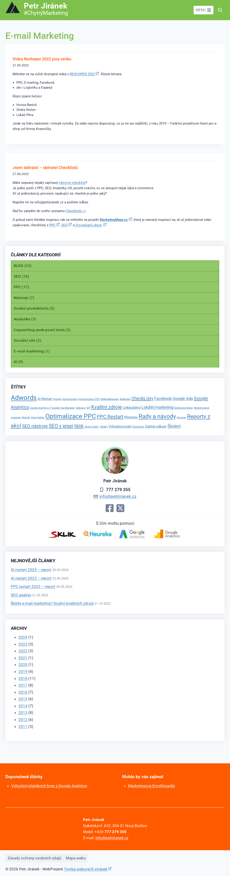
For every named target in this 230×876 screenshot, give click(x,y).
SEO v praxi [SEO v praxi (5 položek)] (61, 426)
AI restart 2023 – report (31, 578)
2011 (22, 726)
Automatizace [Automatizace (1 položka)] (70, 399)
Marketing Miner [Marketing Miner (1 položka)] (183, 407)
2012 (22, 719)
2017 (22, 685)
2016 (22, 692)
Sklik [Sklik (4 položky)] (79, 426)
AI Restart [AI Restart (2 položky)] (45, 399)
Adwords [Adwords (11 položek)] (24, 398)
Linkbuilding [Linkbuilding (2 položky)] (132, 408)
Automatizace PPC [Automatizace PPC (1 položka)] (89, 399)
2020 (22, 664)
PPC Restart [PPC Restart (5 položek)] (110, 416)
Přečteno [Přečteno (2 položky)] (131, 417)
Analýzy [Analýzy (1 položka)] (57, 399)
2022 (22, 651)
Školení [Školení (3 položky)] (174, 426)
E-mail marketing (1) (32, 351)
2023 (22, 644)
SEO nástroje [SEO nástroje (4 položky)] (35, 426)
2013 (22, 712)
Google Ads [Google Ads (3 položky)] (182, 398)
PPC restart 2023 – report (33, 586)
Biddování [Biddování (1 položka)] (125, 399)
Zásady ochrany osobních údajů (34, 858)
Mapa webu (76, 858)
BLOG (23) (22, 265)
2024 (22, 637)
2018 (22, 678)
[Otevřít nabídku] (203, 10)
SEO (64, 225)
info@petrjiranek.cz (117, 496)
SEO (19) (21, 276)
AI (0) (18, 362)
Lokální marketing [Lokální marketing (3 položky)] (157, 407)
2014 (22, 706)
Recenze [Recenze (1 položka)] (181, 417)
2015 (22, 699)
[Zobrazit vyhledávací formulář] (220, 10)
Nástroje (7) (24, 298)
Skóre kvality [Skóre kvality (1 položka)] (91, 426)
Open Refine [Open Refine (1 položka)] (37, 417)
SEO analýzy (21, 595)
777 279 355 (118, 489)
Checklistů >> (76, 211)
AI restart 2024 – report (31, 569)
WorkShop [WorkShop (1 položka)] (138, 426)
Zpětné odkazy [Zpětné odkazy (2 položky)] (156, 426)
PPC (52, 225)
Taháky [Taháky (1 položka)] (104, 426)
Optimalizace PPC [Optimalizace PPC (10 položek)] (70, 416)
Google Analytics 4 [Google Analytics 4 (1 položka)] (40, 407)
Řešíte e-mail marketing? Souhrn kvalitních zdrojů (52, 603)
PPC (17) (21, 287)
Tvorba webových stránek (85, 869)
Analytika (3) (25, 319)
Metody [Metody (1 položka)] (26, 417)
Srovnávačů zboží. (88, 225)
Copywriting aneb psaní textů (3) (42, 330)
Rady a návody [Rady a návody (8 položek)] (157, 416)
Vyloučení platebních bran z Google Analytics (49, 786)
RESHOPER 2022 (82, 74)
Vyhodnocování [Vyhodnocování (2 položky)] (120, 426)
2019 (22, 671)
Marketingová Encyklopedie (151, 786)
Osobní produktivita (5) (34, 308)
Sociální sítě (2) (27, 340)
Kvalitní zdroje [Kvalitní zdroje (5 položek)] (106, 407)
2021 (22, 658)
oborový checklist (72, 183)
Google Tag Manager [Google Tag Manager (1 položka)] (63, 407)
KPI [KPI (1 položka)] (88, 407)
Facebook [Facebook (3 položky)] (163, 398)
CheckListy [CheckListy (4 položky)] (142, 398)
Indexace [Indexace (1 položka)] (81, 407)
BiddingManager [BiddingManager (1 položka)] (110, 399)
